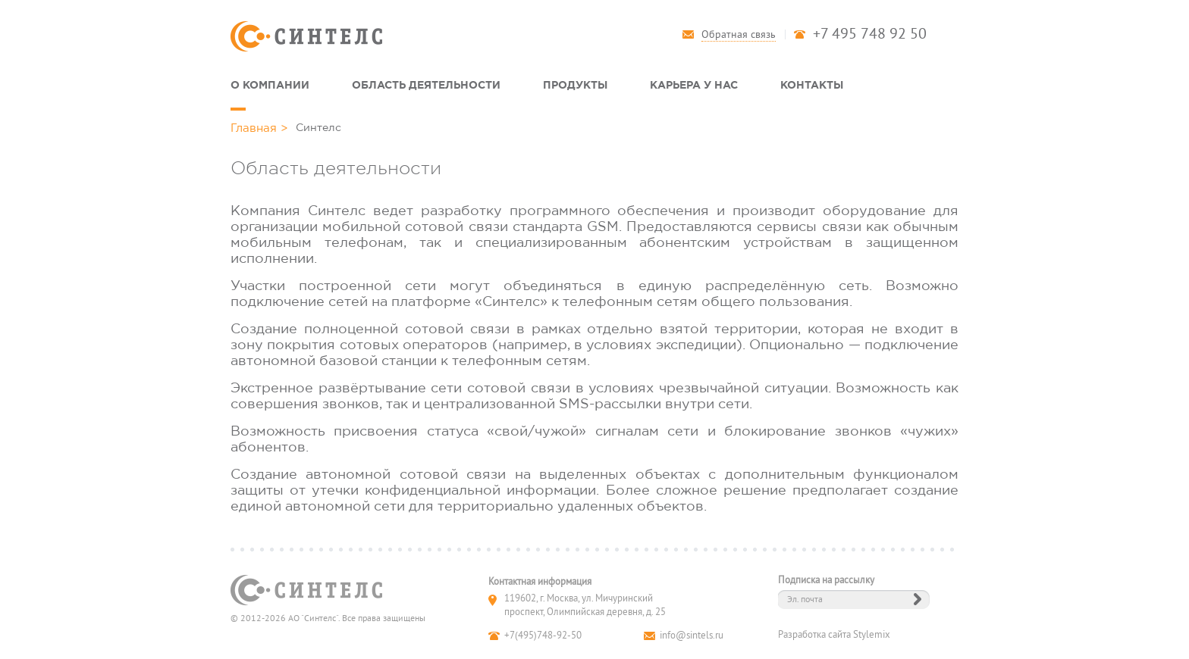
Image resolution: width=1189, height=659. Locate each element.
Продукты (575, 84)
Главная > (259, 127)
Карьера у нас (694, 84)
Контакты (811, 84)
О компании (270, 84)
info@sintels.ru (691, 635)
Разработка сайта (814, 635)
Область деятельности (426, 84)
